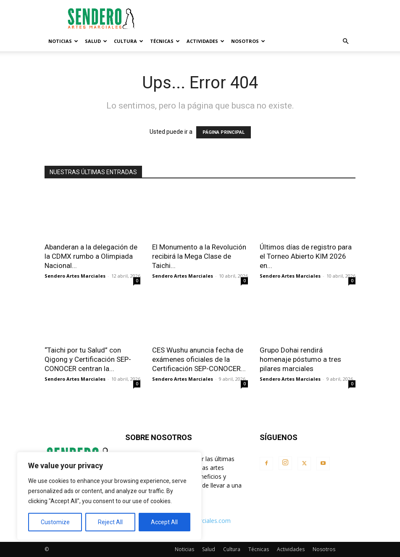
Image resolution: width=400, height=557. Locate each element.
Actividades (205, 41)
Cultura (128, 41)
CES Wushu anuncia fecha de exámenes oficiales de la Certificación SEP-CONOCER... (199, 359)
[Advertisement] (256, 18)
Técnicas (165, 41)
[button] (345, 41)
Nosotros (248, 41)
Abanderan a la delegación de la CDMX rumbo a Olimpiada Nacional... (91, 256)
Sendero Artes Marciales (75, 276)
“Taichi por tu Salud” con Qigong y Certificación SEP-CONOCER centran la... (88, 359)
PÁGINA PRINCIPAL (224, 132)
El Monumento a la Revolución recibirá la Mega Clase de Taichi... (199, 256)
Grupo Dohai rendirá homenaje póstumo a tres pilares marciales (300, 359)
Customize (55, 522)
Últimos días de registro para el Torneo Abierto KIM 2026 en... (306, 256)
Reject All (110, 522)
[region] (109, 496)
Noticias (63, 41)
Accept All (164, 522)
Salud (96, 41)
